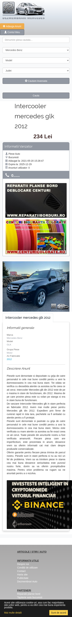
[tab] (28, 317)
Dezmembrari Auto (27, 581)
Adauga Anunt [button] (12, 26)
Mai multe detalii (13, 612)
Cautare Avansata (36, 81)
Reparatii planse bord (28, 593)
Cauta (36, 95)
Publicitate (22, 578)
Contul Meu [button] (12, 32)
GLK (9, 344)
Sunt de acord (58, 612)
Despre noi (23, 564)
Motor (9, 352)
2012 (9, 359)
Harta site (22, 574)
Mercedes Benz (14, 338)
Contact (21, 571)
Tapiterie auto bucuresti (29, 597)
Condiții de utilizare (27, 567)
